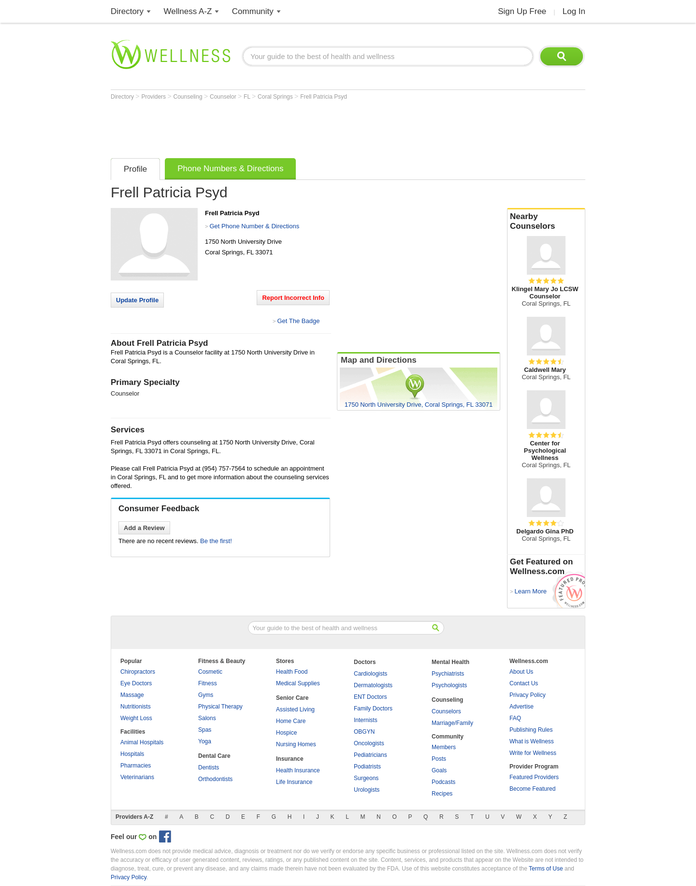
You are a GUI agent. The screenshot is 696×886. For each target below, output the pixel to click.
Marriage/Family (452, 723)
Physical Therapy (220, 706)
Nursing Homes (296, 744)
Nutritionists (135, 706)
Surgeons (366, 778)
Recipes (442, 793)
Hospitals (132, 754)
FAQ (515, 718)
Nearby (546, 221)
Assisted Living (295, 709)
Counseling (189, 96)
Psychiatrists (448, 673)
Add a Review (144, 528)
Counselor (224, 96)
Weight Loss (136, 718)
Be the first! (216, 541)
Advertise (521, 706)
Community (253, 11)
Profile (135, 169)
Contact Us (523, 683)
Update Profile (137, 300)
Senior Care (292, 697)
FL (248, 96)
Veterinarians (137, 777)
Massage (132, 695)
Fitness (207, 683)
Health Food (291, 671)
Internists (365, 720)
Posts (439, 758)
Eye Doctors (136, 683)
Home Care (290, 721)
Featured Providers (534, 777)
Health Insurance (298, 770)
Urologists (366, 789)
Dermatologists (373, 685)
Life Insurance (294, 782)
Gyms (205, 695)
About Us (521, 671)
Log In (574, 11)
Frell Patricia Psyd (323, 96)
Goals (439, 770)
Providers (154, 96)
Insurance (290, 758)
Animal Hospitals (141, 742)
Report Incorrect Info (293, 297)
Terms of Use (546, 868)
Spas (204, 729)
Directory (127, 11)
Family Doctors (373, 708)
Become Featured (532, 788)
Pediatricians (370, 755)
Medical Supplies (298, 683)
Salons (207, 718)
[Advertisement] (287, 126)
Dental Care (214, 756)
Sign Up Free (522, 11)
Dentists (208, 767)
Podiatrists (367, 766)
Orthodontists (215, 779)
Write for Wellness (532, 753)
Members (444, 747)
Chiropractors (137, 671)
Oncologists (369, 743)
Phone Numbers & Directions (230, 168)
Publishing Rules (530, 729)
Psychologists (449, 685)
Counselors (446, 711)
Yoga (204, 741)
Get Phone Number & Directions (254, 226)
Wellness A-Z (188, 11)
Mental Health (450, 662)
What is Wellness (531, 741)
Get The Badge (298, 321)
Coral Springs (276, 96)
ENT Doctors (370, 697)
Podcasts (443, 782)
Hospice (286, 732)
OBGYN (364, 731)
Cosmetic (210, 671)
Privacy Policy (527, 695)
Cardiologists (370, 673)
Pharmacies (135, 765)
